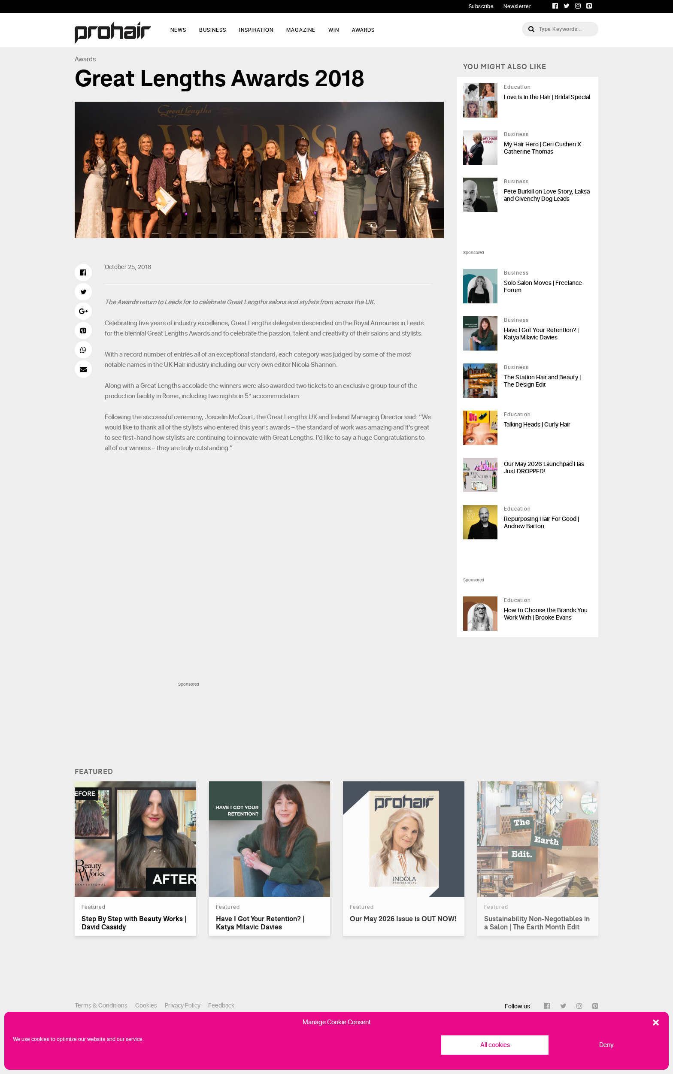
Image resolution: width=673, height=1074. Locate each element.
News (178, 30)
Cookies (146, 1005)
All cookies (495, 1045)
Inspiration (256, 30)
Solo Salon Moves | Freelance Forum (543, 286)
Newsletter (517, 6)
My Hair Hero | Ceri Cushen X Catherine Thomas (542, 148)
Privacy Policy (182, 1005)
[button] (656, 1022)
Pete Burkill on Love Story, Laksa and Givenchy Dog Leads (547, 195)
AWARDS (363, 30)
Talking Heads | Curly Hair (537, 424)
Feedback (221, 1005)
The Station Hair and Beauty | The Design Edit (542, 381)
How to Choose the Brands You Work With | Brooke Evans (546, 614)
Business (212, 30)
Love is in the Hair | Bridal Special (547, 97)
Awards (85, 59)
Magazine (300, 30)
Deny (606, 1045)
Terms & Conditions (101, 1005)
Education (517, 87)
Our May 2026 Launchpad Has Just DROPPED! (544, 468)
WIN (333, 30)
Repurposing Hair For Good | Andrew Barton (541, 522)
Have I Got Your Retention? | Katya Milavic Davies (541, 334)
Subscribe (481, 6)
